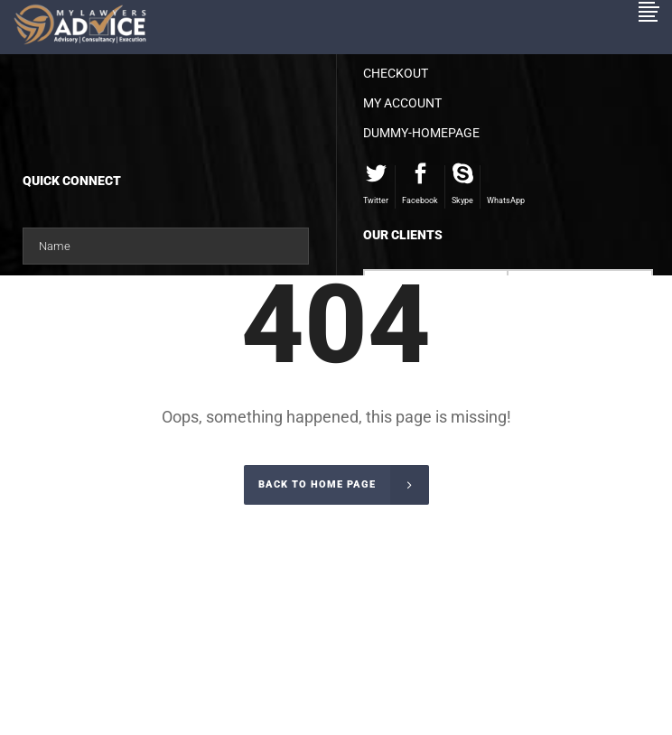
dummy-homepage (421, 133)
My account (402, 103)
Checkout (395, 73)
